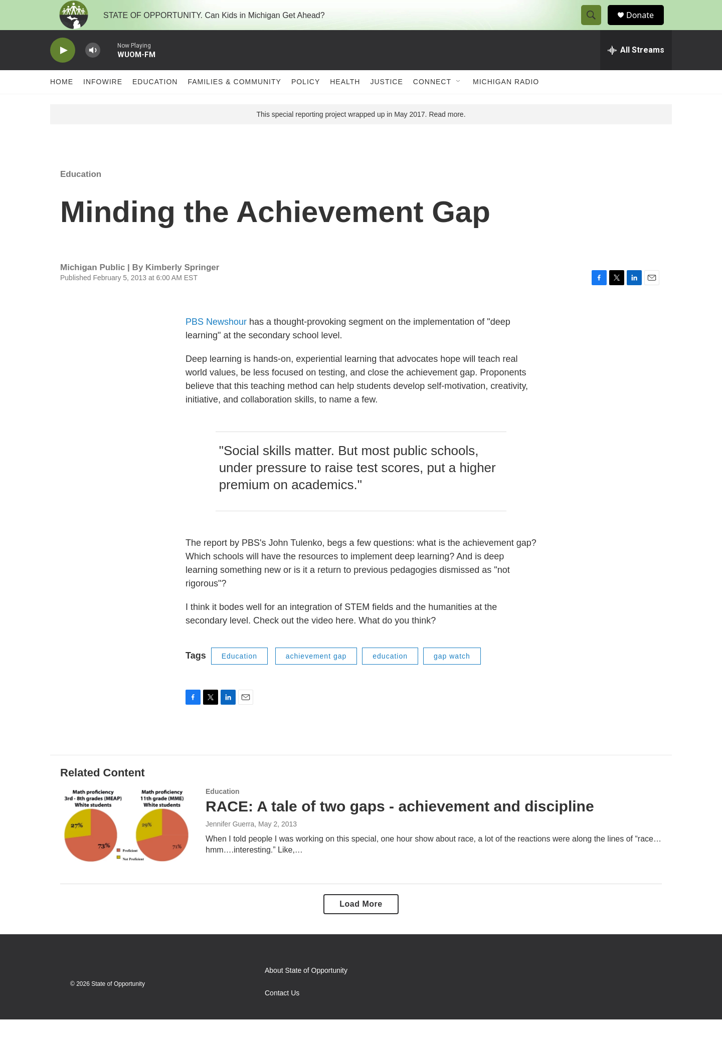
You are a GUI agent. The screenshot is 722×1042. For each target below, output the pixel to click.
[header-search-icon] (596, 27)
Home (61, 104)
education (390, 679)
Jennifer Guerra (230, 847)
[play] (63, 73)
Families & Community (234, 104)
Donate (646, 26)
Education (154, 104)
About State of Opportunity (306, 993)
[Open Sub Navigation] (459, 104)
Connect (432, 104)
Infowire (102, 104)
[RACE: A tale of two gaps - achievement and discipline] (128, 848)
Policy (305, 104)
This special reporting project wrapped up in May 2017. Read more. (360, 137)
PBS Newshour (216, 344)
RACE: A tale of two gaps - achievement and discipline (400, 828)
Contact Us (282, 1015)
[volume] (92, 73)
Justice (386, 104)
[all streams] (636, 73)
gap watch (452, 679)
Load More (360, 926)
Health (345, 104)
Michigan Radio (506, 104)
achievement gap (316, 679)
